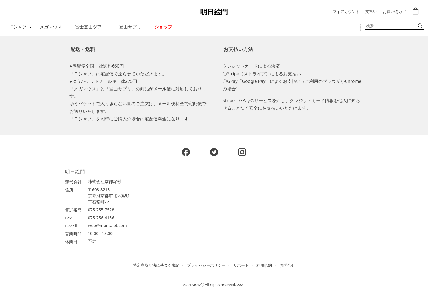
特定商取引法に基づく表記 (156, 265)
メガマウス (51, 27)
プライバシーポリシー (206, 265)
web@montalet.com (107, 225)
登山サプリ (130, 27)
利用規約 (264, 265)
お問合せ (287, 265)
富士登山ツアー (90, 27)
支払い (371, 11)
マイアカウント (346, 11)
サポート (241, 265)
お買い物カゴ (394, 11)
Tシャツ (18, 27)
